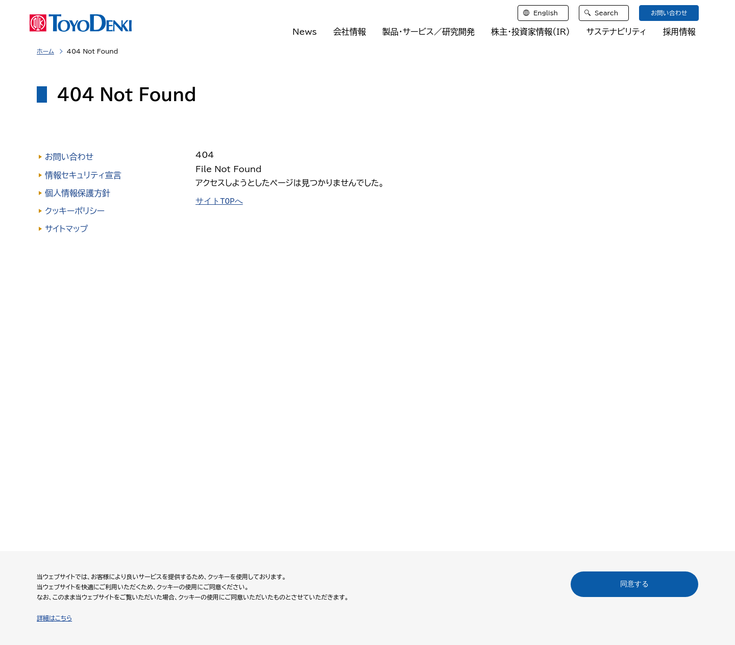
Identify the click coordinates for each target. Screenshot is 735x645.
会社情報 (349, 32)
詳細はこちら (54, 618)
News (304, 32)
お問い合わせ (69, 157)
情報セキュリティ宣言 (83, 175)
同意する (634, 584)
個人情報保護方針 (77, 193)
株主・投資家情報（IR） (530, 32)
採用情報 (679, 32)
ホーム (45, 51)
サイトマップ (66, 229)
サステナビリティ (616, 32)
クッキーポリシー (75, 211)
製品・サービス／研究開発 (428, 32)
